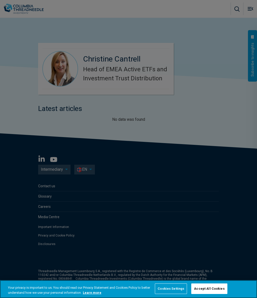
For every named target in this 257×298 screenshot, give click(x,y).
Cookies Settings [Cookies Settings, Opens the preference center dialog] (171, 288)
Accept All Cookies (209, 288)
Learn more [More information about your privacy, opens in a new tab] (92, 292)
